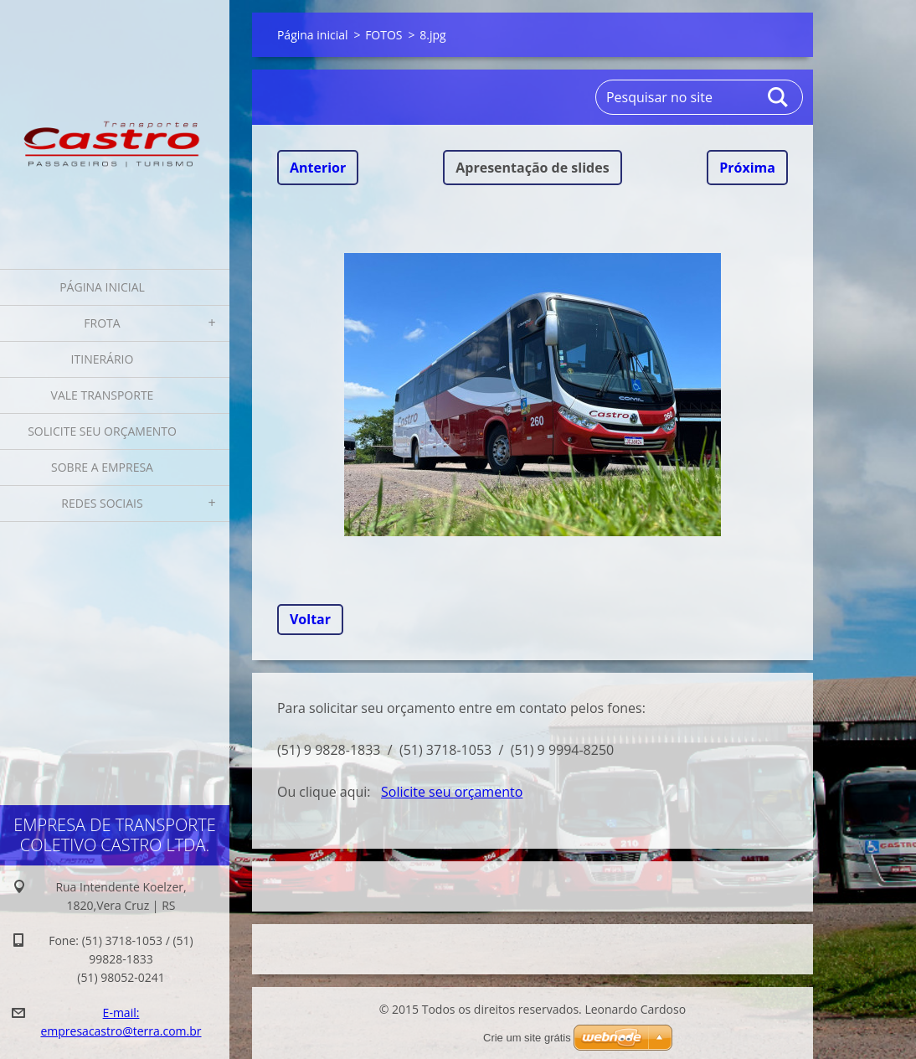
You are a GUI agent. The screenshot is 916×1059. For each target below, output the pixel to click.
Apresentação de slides (532, 167)
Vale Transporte (102, 395)
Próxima (747, 167)
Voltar (310, 619)
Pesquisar (779, 97)
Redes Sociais (101, 503)
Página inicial (102, 287)
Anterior (318, 167)
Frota (102, 323)
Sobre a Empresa (102, 467)
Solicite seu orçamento (102, 431)
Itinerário (102, 359)
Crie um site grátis (527, 1037)
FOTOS (383, 35)
